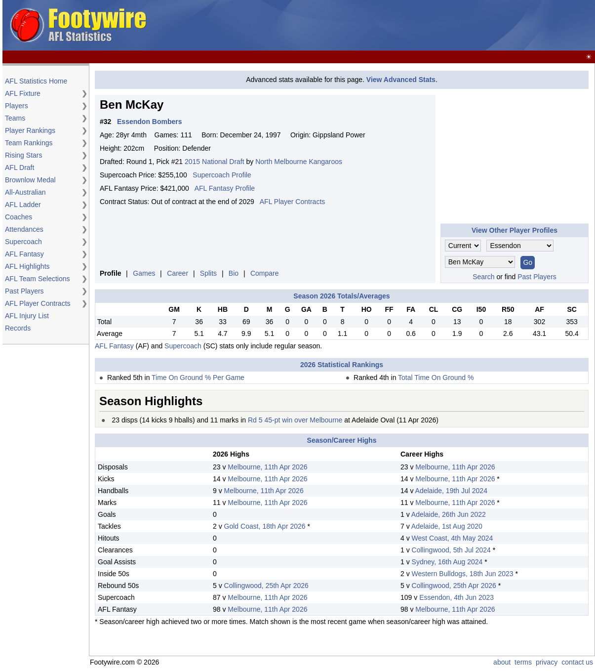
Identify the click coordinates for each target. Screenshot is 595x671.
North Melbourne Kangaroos (298, 162)
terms (523, 662)
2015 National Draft (214, 162)
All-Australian (25, 192)
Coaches (18, 217)
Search (483, 277)
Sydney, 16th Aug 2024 (447, 562)
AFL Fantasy (24, 254)
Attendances (24, 229)
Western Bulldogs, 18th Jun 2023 (463, 574)
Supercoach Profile (222, 175)
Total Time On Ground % (436, 377)
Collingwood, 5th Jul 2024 (451, 550)
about (502, 662)
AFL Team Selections (37, 279)
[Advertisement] (413, 25)
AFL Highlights (27, 266)
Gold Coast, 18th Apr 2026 (265, 526)
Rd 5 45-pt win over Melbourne (295, 420)
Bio (233, 273)
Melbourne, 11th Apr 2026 (267, 467)
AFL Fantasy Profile (225, 188)
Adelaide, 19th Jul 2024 (451, 491)
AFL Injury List (27, 316)
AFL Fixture (22, 93)
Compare (264, 273)
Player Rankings (30, 130)
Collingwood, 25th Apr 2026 (266, 585)
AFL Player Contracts (38, 303)
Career (177, 273)
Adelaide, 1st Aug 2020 (446, 526)
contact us (577, 662)
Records (18, 328)
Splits (208, 273)
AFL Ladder (23, 205)
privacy (546, 662)
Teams (15, 118)
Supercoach (23, 242)
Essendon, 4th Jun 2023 (456, 597)
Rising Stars (23, 155)
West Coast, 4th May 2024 (452, 538)
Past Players (24, 291)
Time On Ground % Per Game (198, 377)
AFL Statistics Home (36, 81)
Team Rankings (29, 143)
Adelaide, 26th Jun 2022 (448, 514)
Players (16, 106)
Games (144, 273)
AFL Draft (19, 167)
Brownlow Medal (30, 180)
